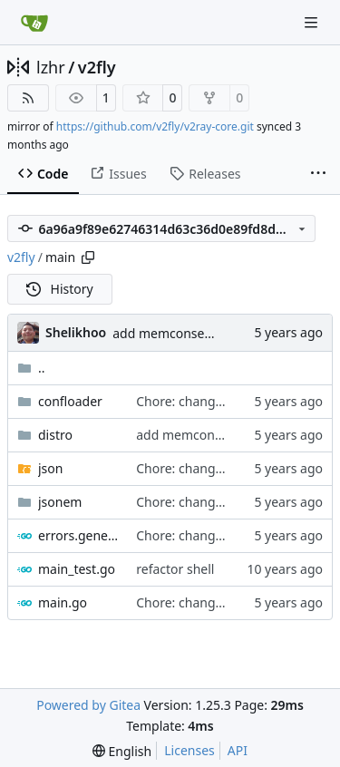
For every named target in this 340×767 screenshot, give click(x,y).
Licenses (189, 750)
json (50, 468)
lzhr (50, 67)
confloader (70, 401)
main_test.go (76, 569)
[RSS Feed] (28, 98)
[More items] (318, 174)
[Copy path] (88, 257)
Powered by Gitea (88, 705)
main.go (62, 602)
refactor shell (175, 569)
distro (55, 434)
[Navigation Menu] (313, 22)
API (238, 750)
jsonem (60, 501)
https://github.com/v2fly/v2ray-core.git (155, 126)
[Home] (34, 22)
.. (31, 367)
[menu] (121, 751)
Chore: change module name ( (226, 401)
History (59, 288)
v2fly (97, 67)
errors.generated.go (78, 535)
